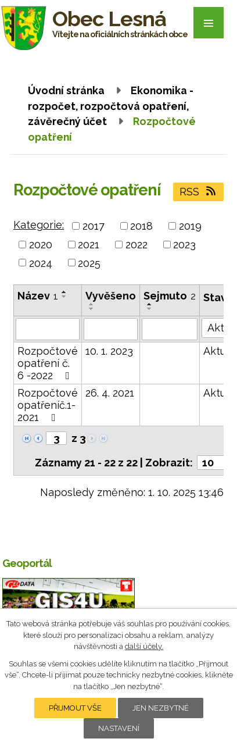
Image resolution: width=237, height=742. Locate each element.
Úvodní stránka (66, 90)
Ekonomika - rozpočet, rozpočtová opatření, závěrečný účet (110, 105)
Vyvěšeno (110, 296)
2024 (40, 262)
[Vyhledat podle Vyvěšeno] (111, 329)
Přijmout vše (75, 708)
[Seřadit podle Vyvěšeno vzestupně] (91, 304)
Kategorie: (38, 225)
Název (37, 296)
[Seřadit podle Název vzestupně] (64, 292)
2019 (190, 226)
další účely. (144, 646)
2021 (88, 244)
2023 (184, 244)
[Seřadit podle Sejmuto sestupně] (149, 308)
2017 (93, 226)
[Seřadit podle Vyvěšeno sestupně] (91, 308)
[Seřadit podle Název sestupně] (64, 296)
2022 (136, 244)
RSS (198, 192)
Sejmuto (169, 296)
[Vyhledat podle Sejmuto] (170, 329)
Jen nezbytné (160, 708)
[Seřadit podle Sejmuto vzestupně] (149, 304)
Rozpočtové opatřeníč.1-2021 (47, 405)
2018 (141, 226)
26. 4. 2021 (109, 393)
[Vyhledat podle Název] (48, 329)
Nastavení (118, 728)
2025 (89, 262)
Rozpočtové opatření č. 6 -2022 (47, 363)
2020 (40, 244)
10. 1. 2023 (109, 351)
